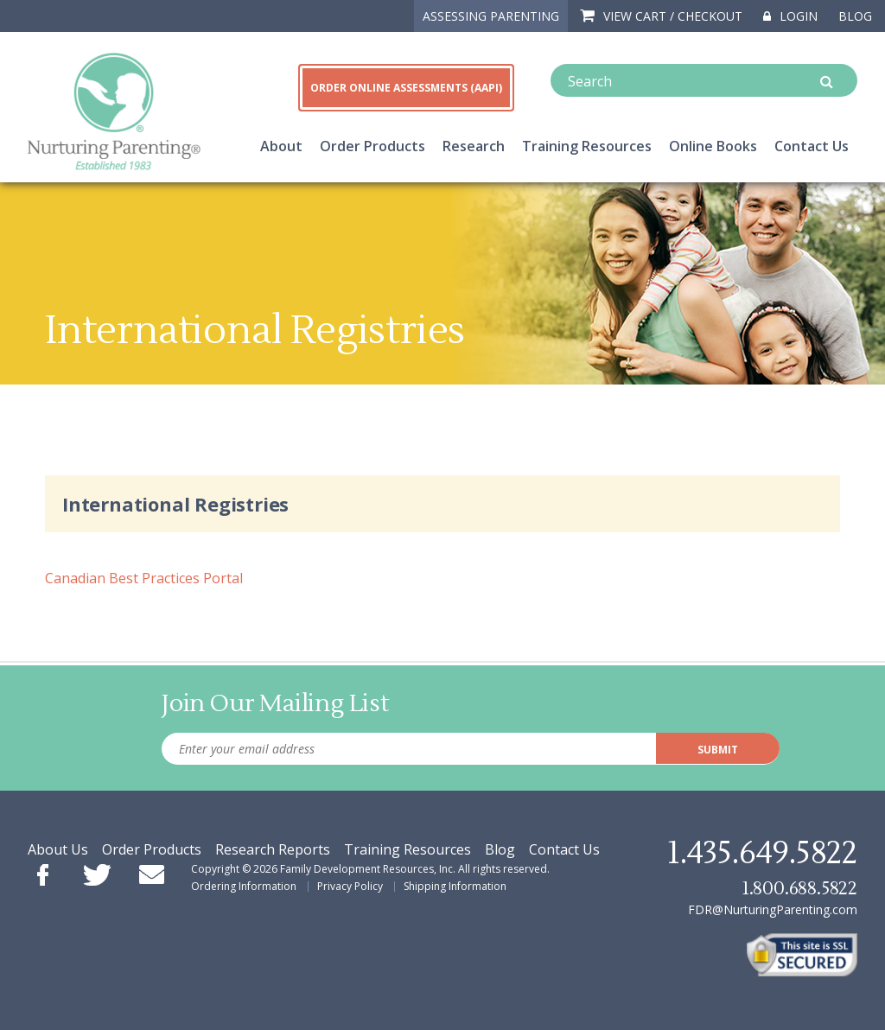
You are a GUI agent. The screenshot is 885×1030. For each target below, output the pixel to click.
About (281, 146)
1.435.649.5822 (762, 854)
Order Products (372, 146)
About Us (58, 849)
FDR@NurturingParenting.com (772, 909)
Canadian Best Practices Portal (144, 578)
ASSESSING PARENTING (491, 16)
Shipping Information (455, 886)
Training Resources (587, 146)
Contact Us (811, 146)
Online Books (713, 146)
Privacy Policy (350, 886)
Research (473, 146)
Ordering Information (243, 886)
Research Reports (272, 849)
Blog (855, 16)
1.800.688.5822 (799, 888)
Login (790, 16)
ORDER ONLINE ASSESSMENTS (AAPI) (406, 87)
